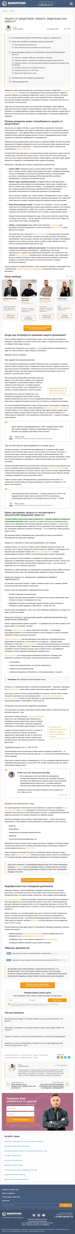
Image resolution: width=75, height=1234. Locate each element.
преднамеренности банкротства (32, 936)
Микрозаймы (43, 1055)
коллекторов (55, 225)
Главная (5, 11)
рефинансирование (19, 630)
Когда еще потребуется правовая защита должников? (32, 41)
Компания (6, 1200)
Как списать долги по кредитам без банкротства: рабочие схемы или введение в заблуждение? (51, 1086)
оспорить (34, 920)
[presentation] (67, 276)
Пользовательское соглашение (37, 1221)
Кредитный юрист (26, 1057)
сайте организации (13, 689)
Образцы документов (20, 82)
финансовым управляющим (32, 933)
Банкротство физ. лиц (10, 1189)
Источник (62, 795)
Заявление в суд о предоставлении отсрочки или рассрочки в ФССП (35, 960)
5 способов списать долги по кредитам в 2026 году (20, 1170)
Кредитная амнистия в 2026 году (14, 1174)
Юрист (35, 1057)
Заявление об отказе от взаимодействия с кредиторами (31, 953)
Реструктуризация (11, 655)
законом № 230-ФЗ (39, 234)
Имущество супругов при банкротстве (16, 1179)
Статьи (12, 11)
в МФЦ (22, 810)
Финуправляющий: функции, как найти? (17, 1146)
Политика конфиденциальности (37, 1219)
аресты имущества (22, 255)
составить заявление (34, 716)
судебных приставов (23, 149)
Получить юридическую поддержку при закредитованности (37, 328)
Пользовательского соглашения (30, 1004)
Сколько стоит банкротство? (13, 1160)
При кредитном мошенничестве (25, 45)
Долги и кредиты (8, 1193)
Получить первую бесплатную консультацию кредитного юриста (37, 985)
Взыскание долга (26, 1055)
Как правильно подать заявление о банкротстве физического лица (25, 1151)
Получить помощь (20, 1120)
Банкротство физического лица (25, 73)
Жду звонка (57, 1000)
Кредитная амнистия (12, 1057)
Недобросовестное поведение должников (28, 78)
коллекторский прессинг (56, 468)
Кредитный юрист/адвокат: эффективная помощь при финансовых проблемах (58, 391)
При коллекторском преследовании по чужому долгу (33, 47)
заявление (19, 867)
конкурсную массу (50, 939)
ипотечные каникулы (29, 644)
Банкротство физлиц (12, 1055)
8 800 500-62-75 (46, 5)
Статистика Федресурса (13, 899)
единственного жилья (23, 855)
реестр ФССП (57, 227)
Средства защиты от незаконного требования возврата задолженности (39, 60)
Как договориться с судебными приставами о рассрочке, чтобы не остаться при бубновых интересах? (57, 731)
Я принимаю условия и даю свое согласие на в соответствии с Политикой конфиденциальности (35, 1004)
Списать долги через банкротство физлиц (37, 880)
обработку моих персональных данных (28, 1125)
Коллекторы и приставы (11, 1197)
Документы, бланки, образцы (13, 1165)
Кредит (35, 1055)
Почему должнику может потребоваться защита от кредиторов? (36, 38)
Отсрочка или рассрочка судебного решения (30, 67)
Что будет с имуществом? (12, 1155)
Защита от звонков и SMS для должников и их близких (33, 57)
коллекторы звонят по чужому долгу (57, 408)
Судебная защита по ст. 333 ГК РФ (26, 70)
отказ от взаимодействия (43, 551)
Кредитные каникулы (12, 639)
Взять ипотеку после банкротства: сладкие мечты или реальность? (23, 1086)
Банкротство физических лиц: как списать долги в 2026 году (23, 1141)
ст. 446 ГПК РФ (30, 848)
